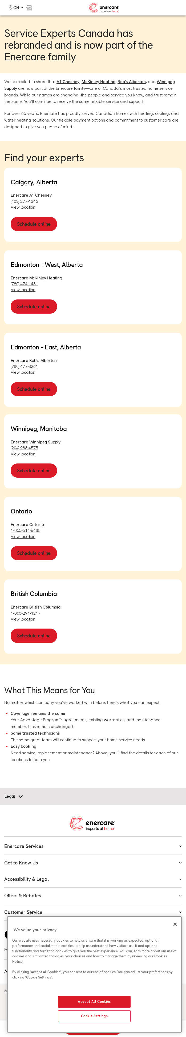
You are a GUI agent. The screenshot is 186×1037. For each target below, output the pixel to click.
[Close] (175, 924)
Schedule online (34, 224)
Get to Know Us (93, 863)
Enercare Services (93, 846)
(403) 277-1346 (24, 201)
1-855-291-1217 (26, 613)
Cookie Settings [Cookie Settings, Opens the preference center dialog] (94, 1016)
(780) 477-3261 (24, 366)
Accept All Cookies (94, 1001)
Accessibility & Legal (93, 879)
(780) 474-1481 (24, 284)
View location (23, 207)
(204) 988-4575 (24, 448)
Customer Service (93, 912)
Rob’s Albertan (132, 81)
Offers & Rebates (93, 895)
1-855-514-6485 (26, 530)
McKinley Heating (98, 81)
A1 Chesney (67, 81)
